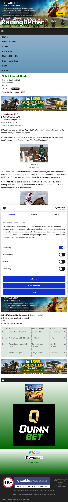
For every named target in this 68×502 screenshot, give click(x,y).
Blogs (4, 66)
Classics (6, 46)
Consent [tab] (11, 215)
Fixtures (6, 70)
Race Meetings (9, 42)
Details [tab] (34, 215)
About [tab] (56, 215)
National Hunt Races (11, 56)
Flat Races (7, 51)
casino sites (33, 494)
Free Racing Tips (10, 61)
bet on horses (34, 490)
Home (5, 37)
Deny (34, 292)
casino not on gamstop (20, 494)
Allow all (34, 279)
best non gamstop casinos (46, 494)
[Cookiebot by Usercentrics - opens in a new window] (55, 208)
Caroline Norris (34, 167)
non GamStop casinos (21, 490)
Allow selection (34, 285)
